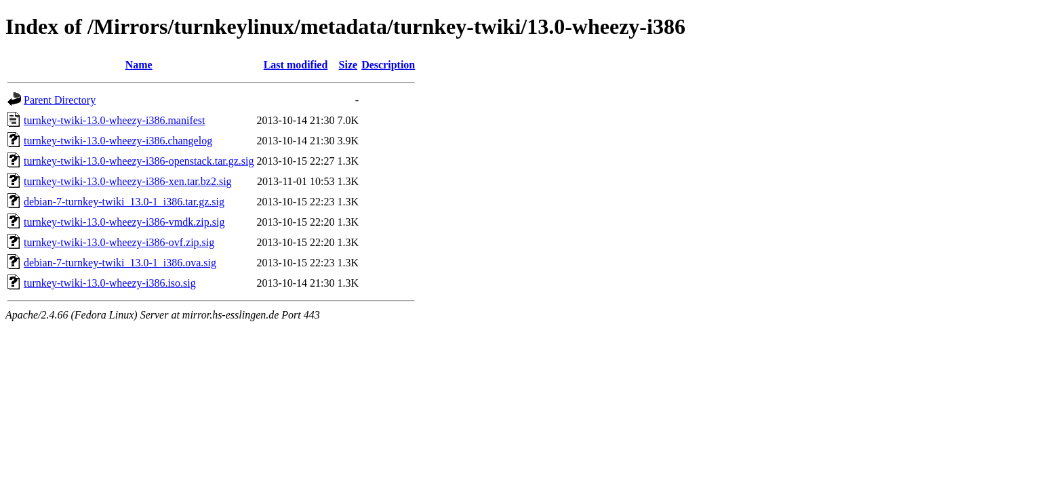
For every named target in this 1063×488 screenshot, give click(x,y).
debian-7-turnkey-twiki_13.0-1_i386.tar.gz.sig (124, 201)
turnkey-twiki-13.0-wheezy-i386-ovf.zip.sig (119, 242)
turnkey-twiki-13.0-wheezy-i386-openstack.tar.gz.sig (139, 161)
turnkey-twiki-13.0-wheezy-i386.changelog (118, 140)
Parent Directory (60, 100)
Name (139, 64)
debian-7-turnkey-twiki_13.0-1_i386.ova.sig (120, 262)
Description (388, 64)
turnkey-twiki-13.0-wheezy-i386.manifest (114, 120)
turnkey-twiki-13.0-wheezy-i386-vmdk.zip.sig (124, 222)
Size (348, 64)
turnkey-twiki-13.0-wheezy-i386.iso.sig (110, 283)
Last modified (296, 64)
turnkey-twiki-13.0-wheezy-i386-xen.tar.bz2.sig (128, 181)
